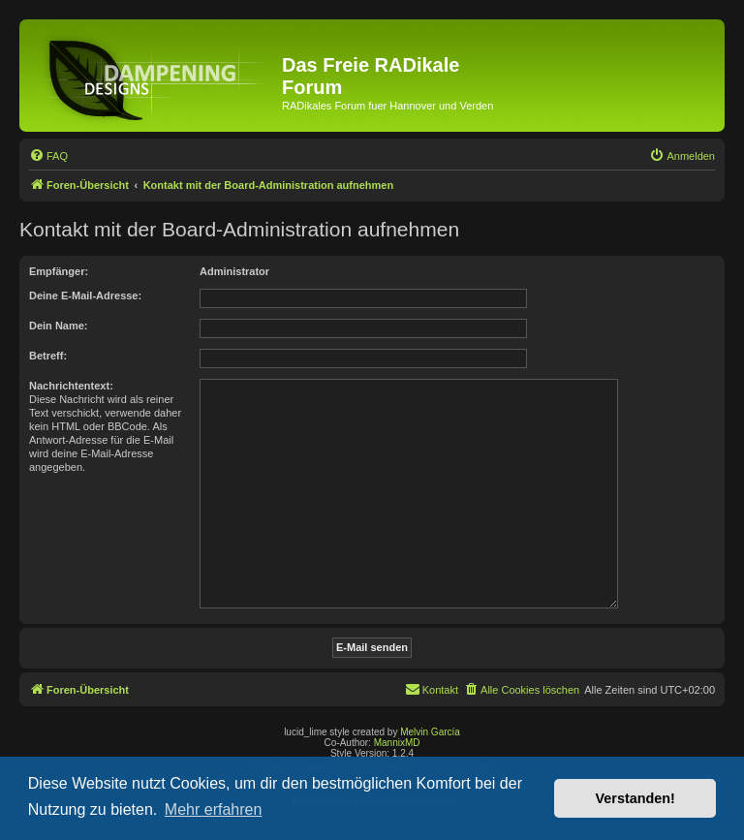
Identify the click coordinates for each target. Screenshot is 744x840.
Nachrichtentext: (71, 385)
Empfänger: (58, 271)
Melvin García (430, 732)
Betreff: (48, 355)
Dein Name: (58, 325)
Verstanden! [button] (635, 798)
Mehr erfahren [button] (214, 809)
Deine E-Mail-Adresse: (85, 295)
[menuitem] (48, 156)
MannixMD (397, 742)
